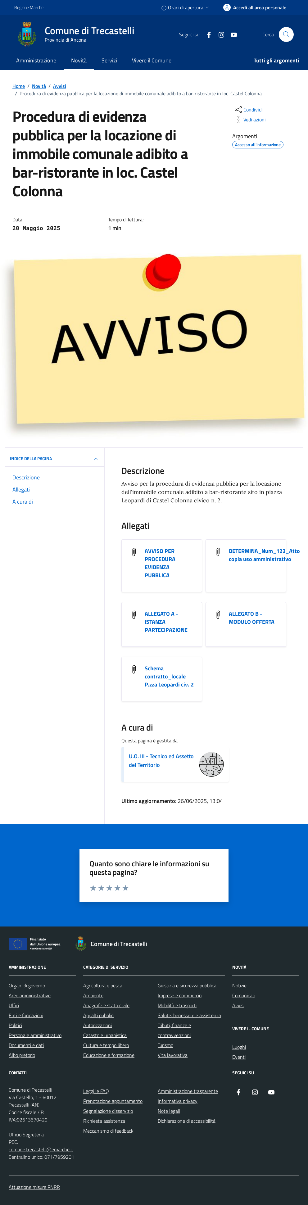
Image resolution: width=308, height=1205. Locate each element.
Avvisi (238, 1005)
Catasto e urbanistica (105, 1035)
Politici (15, 1025)
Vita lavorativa (173, 1055)
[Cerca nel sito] (286, 34)
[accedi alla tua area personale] (255, 7)
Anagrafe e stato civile (106, 1005)
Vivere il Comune (151, 60)
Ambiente (93, 995)
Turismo (165, 1045)
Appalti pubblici (98, 1015)
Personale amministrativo (35, 1035)
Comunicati (243, 995)
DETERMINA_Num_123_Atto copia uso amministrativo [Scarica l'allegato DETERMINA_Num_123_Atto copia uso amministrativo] (264, 555)
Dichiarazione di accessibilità (186, 1121)
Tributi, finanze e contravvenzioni (174, 1030)
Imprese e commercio (180, 995)
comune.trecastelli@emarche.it (41, 1149)
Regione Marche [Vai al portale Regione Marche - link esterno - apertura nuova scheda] (28, 7)
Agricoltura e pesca (102, 985)
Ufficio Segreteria (26, 1134)
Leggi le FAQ (96, 1091)
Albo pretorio (22, 1055)
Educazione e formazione (108, 1055)
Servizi (109, 60)
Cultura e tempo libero (106, 1045)
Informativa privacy (177, 1101)
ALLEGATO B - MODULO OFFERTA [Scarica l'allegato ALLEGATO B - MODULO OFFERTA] (251, 618)
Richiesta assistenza (104, 1121)
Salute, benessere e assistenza (189, 1015)
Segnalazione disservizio (108, 1111)
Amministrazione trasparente (188, 1091)
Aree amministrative (30, 995)
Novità (79, 60)
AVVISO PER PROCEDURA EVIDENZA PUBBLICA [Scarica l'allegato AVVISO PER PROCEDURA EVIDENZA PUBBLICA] (160, 563)
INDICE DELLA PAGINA (54, 459)
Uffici (14, 1005)
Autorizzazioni (97, 1025)
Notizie (239, 985)
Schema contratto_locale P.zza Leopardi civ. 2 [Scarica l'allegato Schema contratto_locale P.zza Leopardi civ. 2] (169, 676)
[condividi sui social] (248, 110)
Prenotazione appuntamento (113, 1101)
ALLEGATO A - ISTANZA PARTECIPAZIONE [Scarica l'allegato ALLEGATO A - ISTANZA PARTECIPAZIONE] (166, 622)
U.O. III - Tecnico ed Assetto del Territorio (161, 760)
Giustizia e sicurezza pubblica (187, 985)
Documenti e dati (26, 1045)
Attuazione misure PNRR (34, 1187)
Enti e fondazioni (26, 1015)
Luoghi (239, 1047)
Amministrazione (36, 60)
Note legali (169, 1111)
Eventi (239, 1057)
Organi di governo (27, 985)
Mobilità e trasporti (177, 1005)
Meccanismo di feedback (108, 1131)
